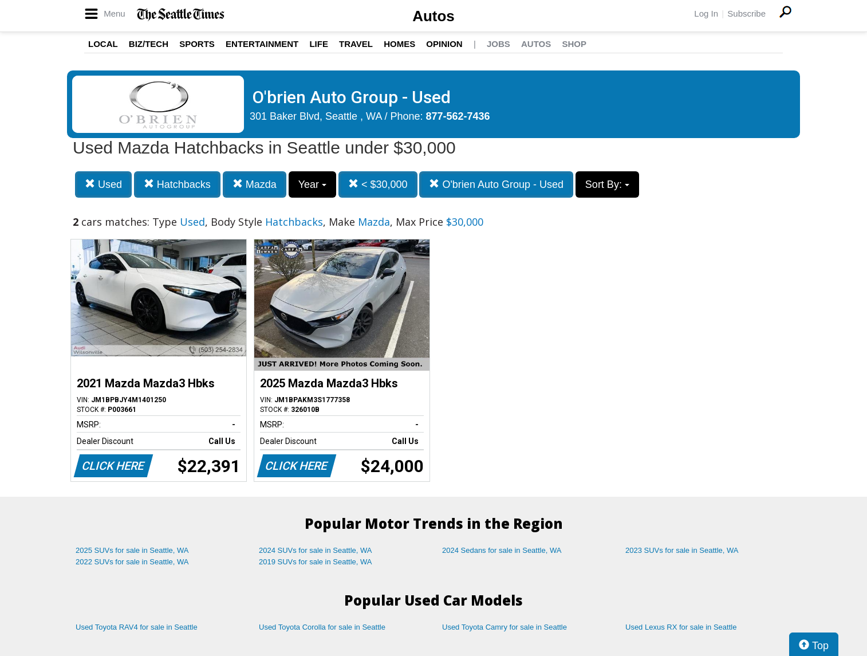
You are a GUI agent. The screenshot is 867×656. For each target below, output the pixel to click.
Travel (356, 44)
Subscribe (746, 13)
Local (103, 44)
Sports (197, 44)
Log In (706, 13)
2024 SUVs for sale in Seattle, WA (315, 550)
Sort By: (607, 184)
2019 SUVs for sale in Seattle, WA (315, 561)
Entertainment (262, 44)
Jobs (498, 44)
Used (103, 184)
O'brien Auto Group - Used (496, 184)
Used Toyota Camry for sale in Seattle (504, 627)
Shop (574, 44)
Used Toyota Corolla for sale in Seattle (322, 627)
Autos (433, 16)
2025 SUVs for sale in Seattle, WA (132, 550)
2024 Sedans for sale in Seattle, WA (501, 550)
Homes (399, 44)
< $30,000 (378, 184)
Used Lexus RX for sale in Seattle (680, 627)
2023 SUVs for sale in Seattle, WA (682, 550)
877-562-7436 (458, 116)
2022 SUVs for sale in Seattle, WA (132, 561)
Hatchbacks (177, 184)
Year (312, 184)
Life (318, 44)
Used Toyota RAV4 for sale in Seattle (137, 627)
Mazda (254, 184)
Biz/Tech (148, 44)
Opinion (444, 44)
